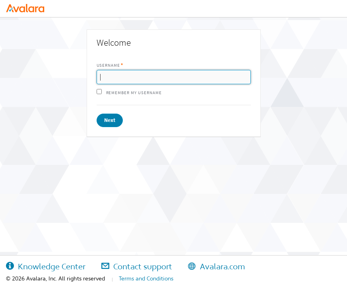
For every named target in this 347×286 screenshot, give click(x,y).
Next (109, 120)
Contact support (136, 266)
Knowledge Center (45, 266)
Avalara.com (216, 266)
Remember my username (134, 93)
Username (108, 65)
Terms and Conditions (146, 278)
